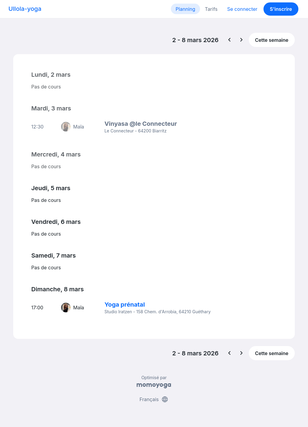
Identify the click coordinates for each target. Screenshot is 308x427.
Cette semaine (271, 40)
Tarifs (211, 9)
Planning (185, 9)
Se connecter (242, 9)
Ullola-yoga (25, 8)
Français (154, 399)
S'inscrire (281, 9)
